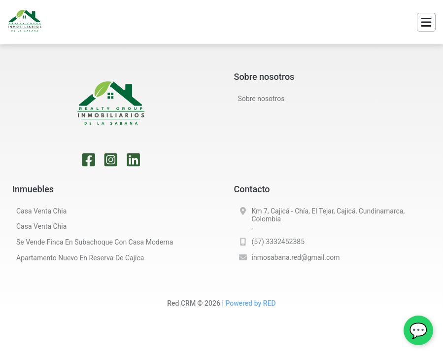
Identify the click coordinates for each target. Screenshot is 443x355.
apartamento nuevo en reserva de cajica (80, 258)
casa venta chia (41, 211)
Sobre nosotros (261, 99)
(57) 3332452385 (278, 242)
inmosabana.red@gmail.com (296, 257)
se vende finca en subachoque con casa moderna (94, 242)
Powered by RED (250, 303)
